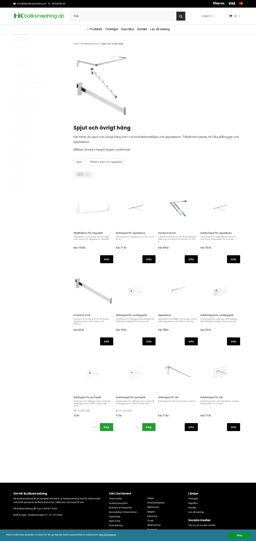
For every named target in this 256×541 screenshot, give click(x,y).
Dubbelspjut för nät (211, 397)
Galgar (16, 156)
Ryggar (20, 100)
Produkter (96, 29)
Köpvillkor (127, 29)
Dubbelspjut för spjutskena (216, 233)
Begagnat (18, 200)
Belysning (19, 181)
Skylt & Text (20, 130)
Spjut (20, 86)
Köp (106, 427)
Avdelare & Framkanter (24, 111)
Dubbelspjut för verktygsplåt (216, 315)
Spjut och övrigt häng (27, 82)
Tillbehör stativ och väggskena (32, 91)
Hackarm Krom (167, 233)
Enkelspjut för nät (168, 397)
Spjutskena (164, 315)
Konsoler (21, 77)
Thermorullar (19, 62)
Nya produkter (20, 49)
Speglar (17, 175)
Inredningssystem (23, 68)
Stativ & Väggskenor (26, 96)
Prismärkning (21, 137)
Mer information (110, 534)
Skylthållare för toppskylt (88, 233)
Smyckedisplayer (22, 162)
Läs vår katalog (160, 29)
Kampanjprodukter (22, 56)
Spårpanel (22, 105)
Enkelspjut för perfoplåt (87, 397)
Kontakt (142, 29)
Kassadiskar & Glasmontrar (27, 118)
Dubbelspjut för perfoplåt (130, 397)
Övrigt (16, 187)
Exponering (20, 124)
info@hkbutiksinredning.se (29, 3)
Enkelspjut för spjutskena (130, 233)
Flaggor (17, 143)
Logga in (206, 15)
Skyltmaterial (20, 194)
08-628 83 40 (56, 3)
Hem (76, 43)
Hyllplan (20, 73)
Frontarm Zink (82, 315)
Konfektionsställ (22, 149)
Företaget (111, 29)
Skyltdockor (19, 168)
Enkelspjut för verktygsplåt (131, 315)
